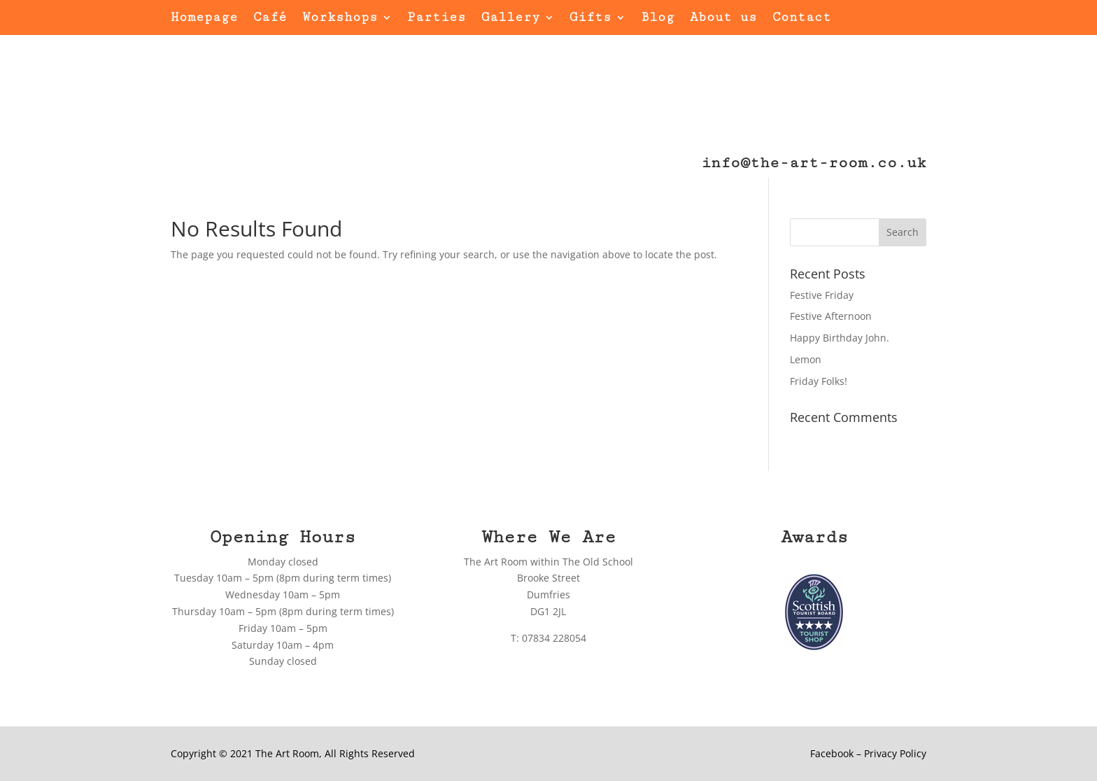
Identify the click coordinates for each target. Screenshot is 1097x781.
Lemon (805, 359)
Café (270, 18)
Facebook (832, 753)
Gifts (590, 18)
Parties (436, 18)
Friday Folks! (818, 381)
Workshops (340, 18)
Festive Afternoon (831, 316)
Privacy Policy (895, 753)
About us (723, 18)
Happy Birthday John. (839, 337)
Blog (657, 18)
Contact (801, 18)
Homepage (204, 18)
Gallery (510, 18)
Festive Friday (822, 295)
